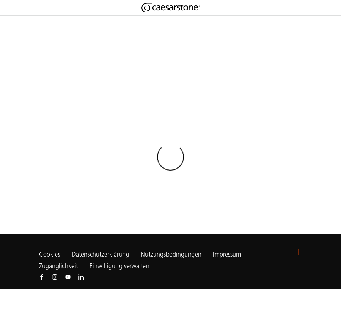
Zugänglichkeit (58, 266)
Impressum (228, 254)
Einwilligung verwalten (119, 266)
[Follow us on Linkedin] (81, 276)
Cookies (49, 255)
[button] (298, 252)
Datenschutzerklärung (100, 254)
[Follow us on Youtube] (68, 276)
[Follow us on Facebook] (41, 276)
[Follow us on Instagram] (54, 276)
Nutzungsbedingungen (171, 254)
